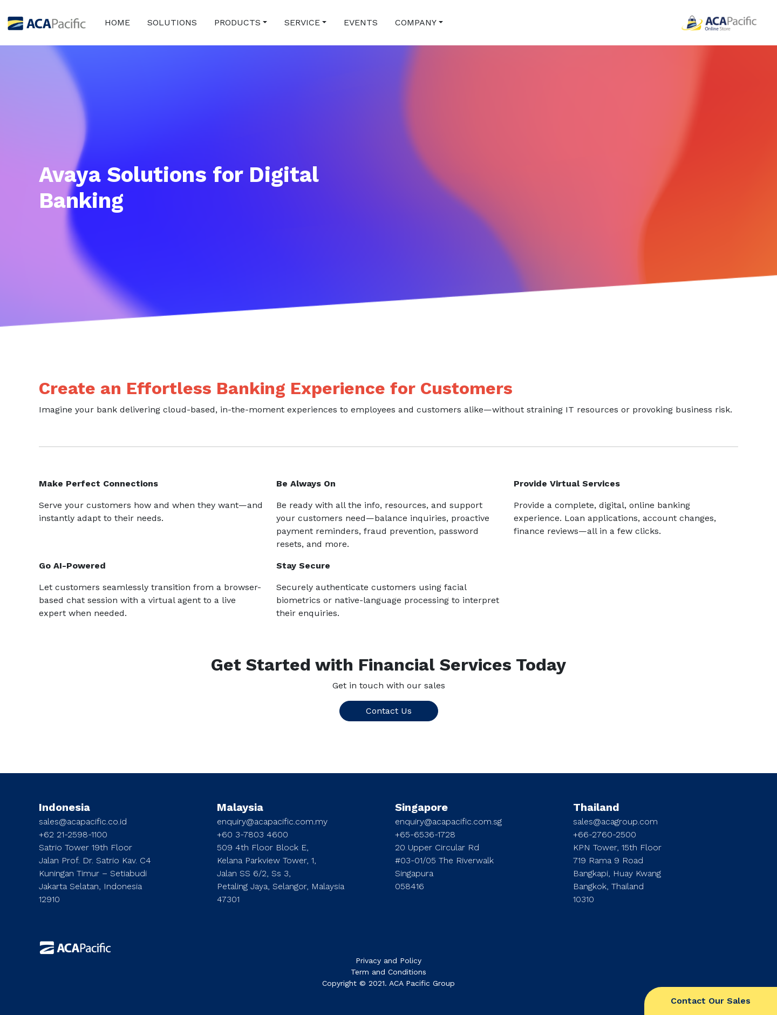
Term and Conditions (388, 971)
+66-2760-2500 (604, 834)
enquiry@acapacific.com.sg (448, 821)
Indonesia (64, 807)
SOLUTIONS (172, 22)
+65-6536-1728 (425, 834)
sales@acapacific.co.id (83, 821)
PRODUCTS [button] (237, 22)
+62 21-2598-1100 (73, 834)
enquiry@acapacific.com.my (272, 821)
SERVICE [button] (302, 22)
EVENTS (361, 22)
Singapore (421, 807)
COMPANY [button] (416, 22)
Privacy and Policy (388, 960)
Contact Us (389, 711)
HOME (117, 22)
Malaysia (240, 807)
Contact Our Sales (711, 1001)
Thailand (596, 807)
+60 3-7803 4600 (252, 834)
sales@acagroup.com (615, 821)
